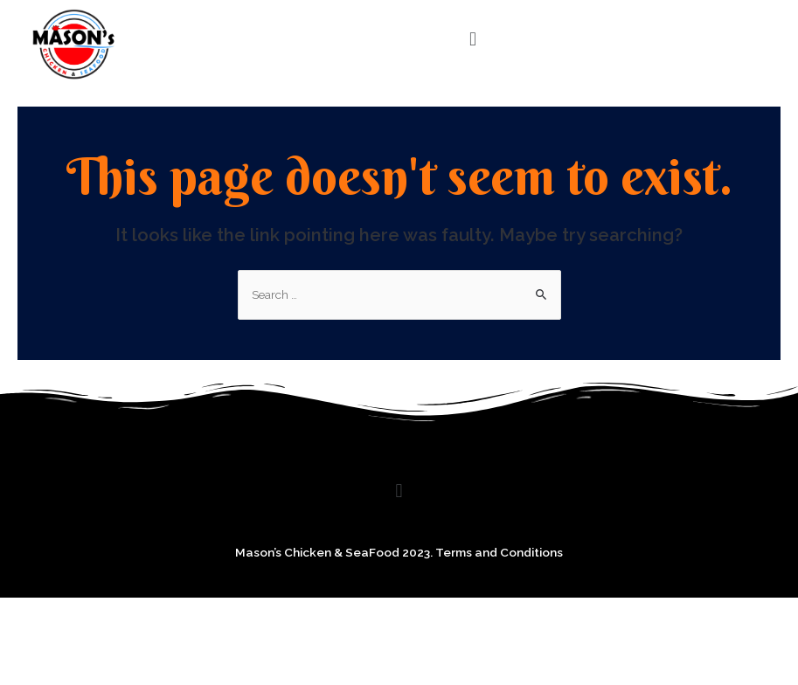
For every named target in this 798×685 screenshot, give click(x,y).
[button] (472, 38)
